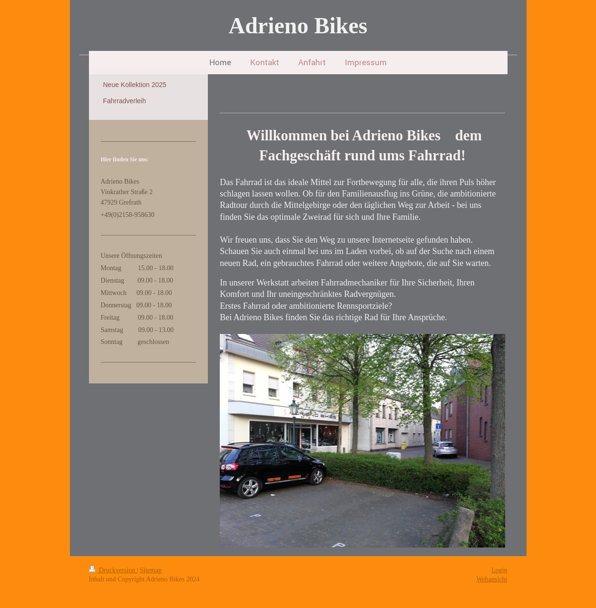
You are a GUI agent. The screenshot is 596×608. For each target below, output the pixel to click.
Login (499, 570)
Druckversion (113, 570)
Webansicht (492, 579)
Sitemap (151, 570)
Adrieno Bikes (297, 25)
